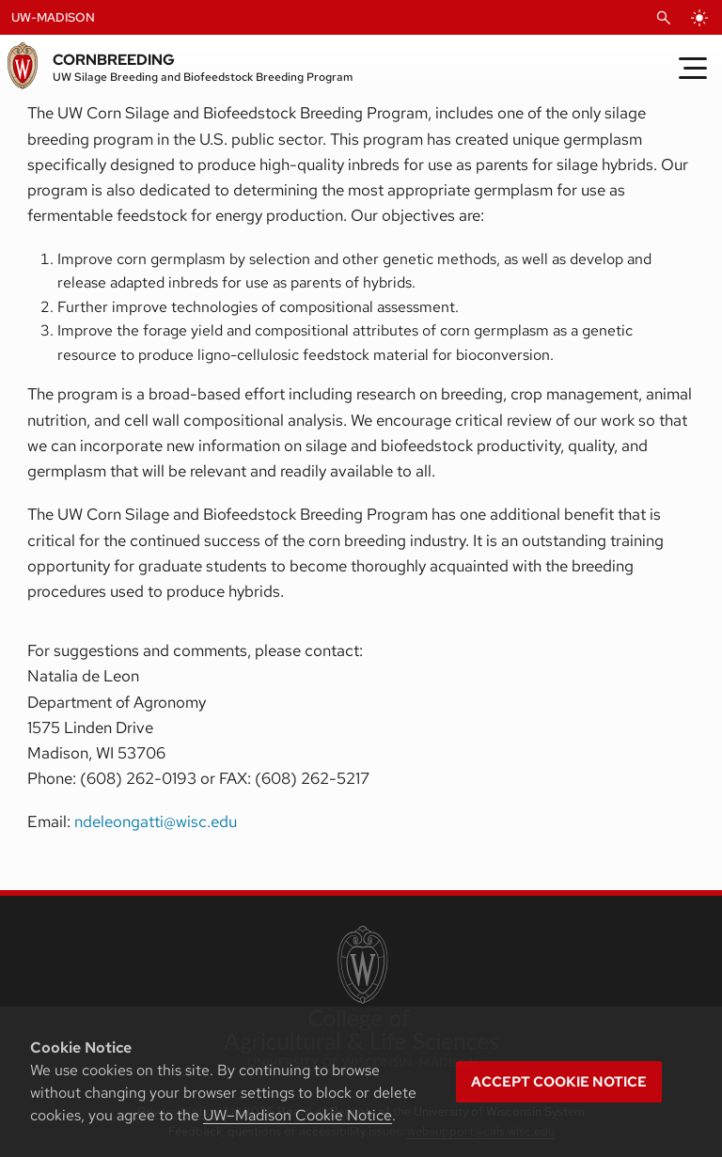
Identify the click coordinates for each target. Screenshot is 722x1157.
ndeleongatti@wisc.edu (155, 821)
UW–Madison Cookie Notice (297, 1115)
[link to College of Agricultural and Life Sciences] (360, 998)
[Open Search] (663, 17)
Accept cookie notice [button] (559, 1081)
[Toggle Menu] (693, 68)
